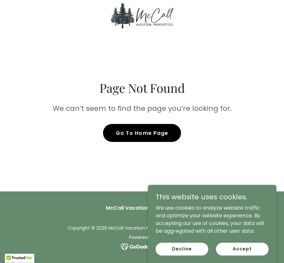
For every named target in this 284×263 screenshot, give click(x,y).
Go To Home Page (142, 133)
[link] (142, 15)
